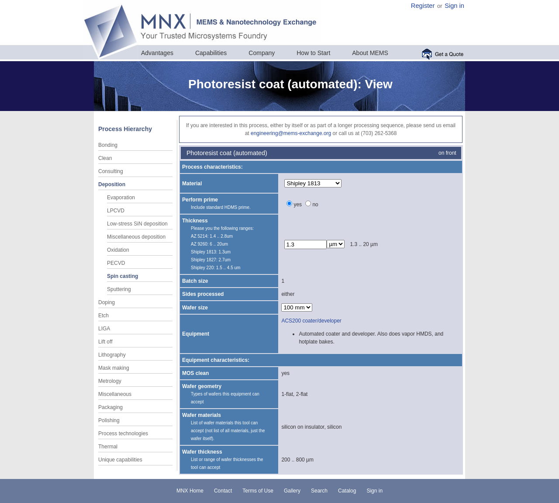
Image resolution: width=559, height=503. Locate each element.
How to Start (313, 52)
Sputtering (119, 289)
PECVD (116, 263)
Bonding (107, 145)
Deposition (111, 184)
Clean (105, 158)
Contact (223, 491)
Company (261, 52)
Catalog (347, 491)
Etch (103, 315)
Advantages (157, 52)
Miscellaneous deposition (136, 237)
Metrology (109, 381)
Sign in (454, 5)
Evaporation (121, 197)
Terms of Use (257, 491)
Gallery (292, 491)
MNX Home (190, 491)
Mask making (113, 368)
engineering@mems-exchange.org (291, 133)
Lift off (105, 342)
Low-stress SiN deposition (137, 224)
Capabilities (211, 52)
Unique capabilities (120, 460)
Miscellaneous (114, 394)
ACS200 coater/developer (311, 321)
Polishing (109, 420)
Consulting (110, 171)
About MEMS (370, 52)
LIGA (104, 329)
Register (423, 5)
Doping (106, 302)
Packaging (110, 407)
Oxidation (118, 250)
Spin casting (122, 276)
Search (319, 491)
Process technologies (123, 433)
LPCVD (115, 211)
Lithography (112, 355)
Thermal (107, 447)
